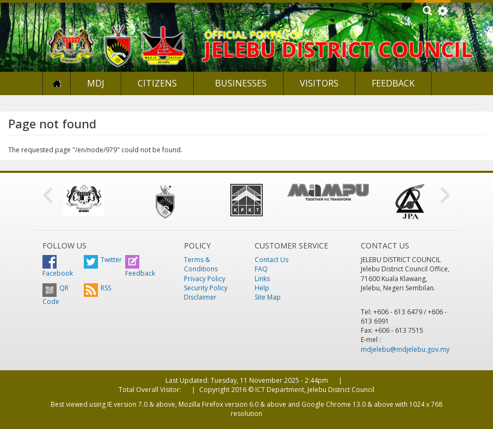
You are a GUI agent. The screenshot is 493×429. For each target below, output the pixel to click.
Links (262, 278)
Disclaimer (200, 297)
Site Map (268, 297)
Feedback (393, 83)
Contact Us (271, 259)
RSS (97, 288)
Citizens (157, 83)
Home (56, 83)
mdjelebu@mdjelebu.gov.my (405, 349)
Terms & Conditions (201, 264)
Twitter (103, 259)
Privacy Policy (204, 278)
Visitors (319, 83)
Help (262, 288)
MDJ (95, 83)
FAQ (261, 268)
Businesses (240, 83)
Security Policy (205, 288)
